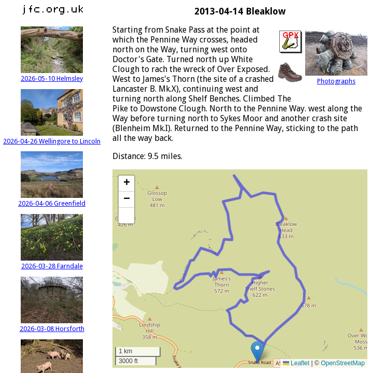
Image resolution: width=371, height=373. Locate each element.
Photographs (336, 77)
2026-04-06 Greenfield (51, 199)
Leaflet (296, 363)
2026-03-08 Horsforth (52, 325)
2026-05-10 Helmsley (52, 74)
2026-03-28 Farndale (52, 262)
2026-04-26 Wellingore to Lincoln (52, 137)
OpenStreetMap (343, 363)
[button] (257, 351)
